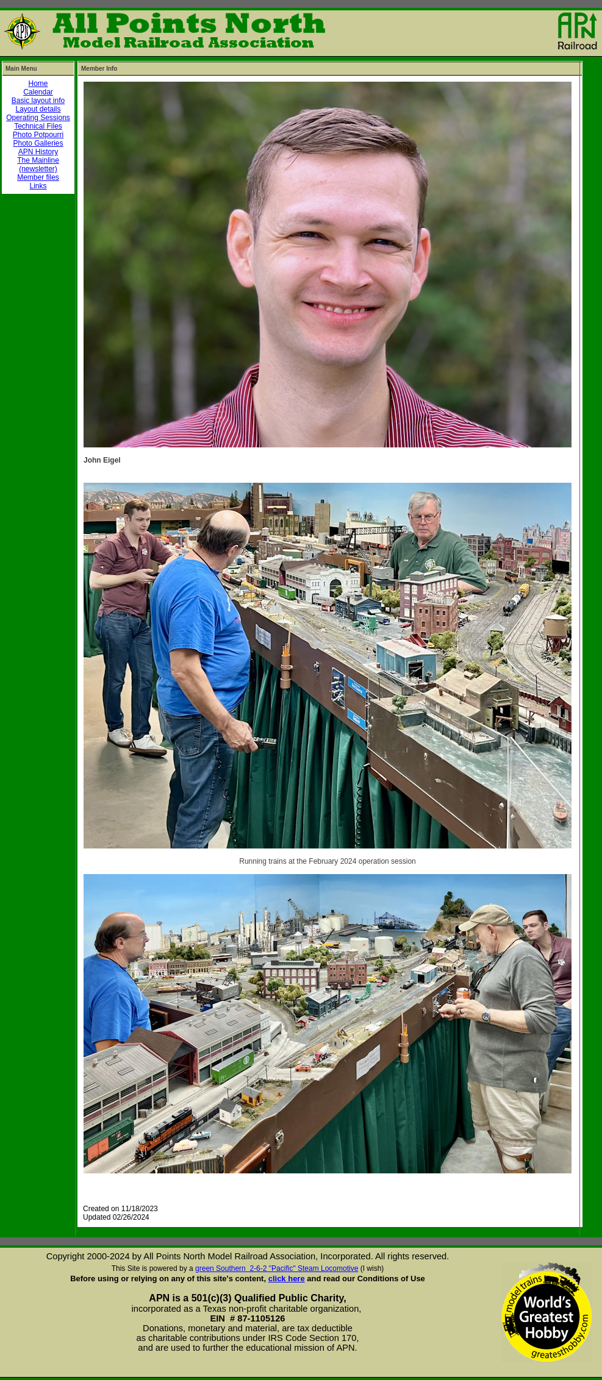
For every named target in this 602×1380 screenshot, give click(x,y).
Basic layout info (38, 100)
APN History (38, 152)
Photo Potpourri (38, 134)
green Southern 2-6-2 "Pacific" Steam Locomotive (276, 1268)
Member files (38, 177)
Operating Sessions (38, 117)
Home (38, 83)
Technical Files (38, 126)
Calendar (38, 92)
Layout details (37, 109)
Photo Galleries (38, 143)
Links (38, 186)
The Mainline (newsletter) (38, 164)
